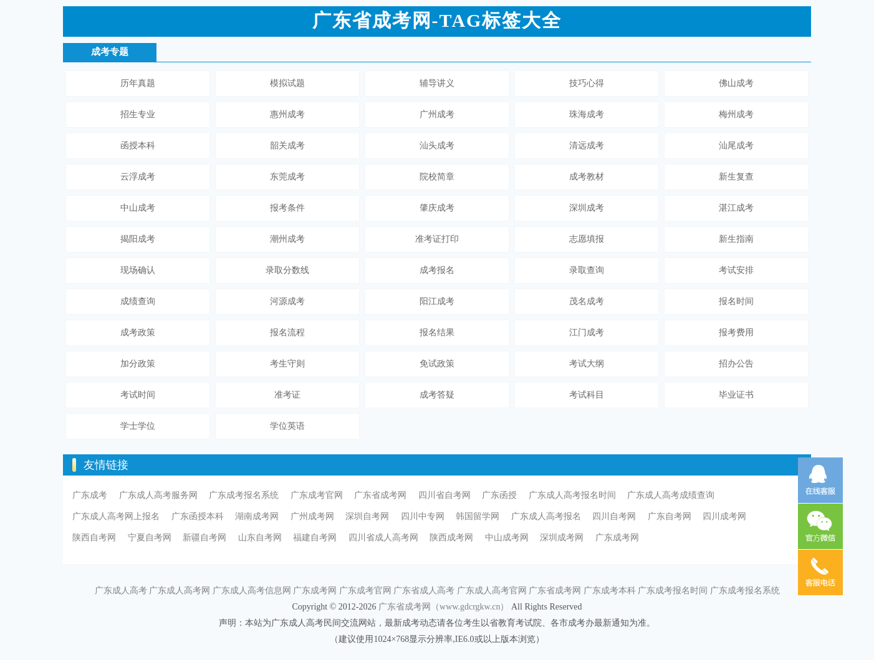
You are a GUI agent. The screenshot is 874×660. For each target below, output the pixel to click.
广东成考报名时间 (673, 590)
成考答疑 (437, 394)
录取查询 (586, 270)
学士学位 (137, 426)
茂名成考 (586, 301)
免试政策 (437, 363)
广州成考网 (312, 516)
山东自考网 (260, 537)
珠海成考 (586, 114)
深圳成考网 (561, 537)
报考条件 (287, 208)
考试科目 (586, 394)
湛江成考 (736, 208)
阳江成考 (437, 301)
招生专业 (137, 114)
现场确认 (137, 270)
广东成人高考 (121, 590)
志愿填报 (586, 239)
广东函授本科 (197, 516)
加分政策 (137, 363)
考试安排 (736, 270)
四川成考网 (724, 516)
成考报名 (437, 270)
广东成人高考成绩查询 (670, 495)
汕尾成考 (736, 145)
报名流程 (287, 332)
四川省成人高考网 (383, 537)
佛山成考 (736, 83)
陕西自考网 (94, 537)
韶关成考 (287, 145)
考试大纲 (586, 363)
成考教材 (586, 176)
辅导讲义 (437, 83)
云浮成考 (137, 176)
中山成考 (137, 208)
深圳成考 (586, 208)
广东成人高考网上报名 (116, 516)
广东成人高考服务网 (158, 495)
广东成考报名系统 (244, 495)
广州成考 (437, 114)
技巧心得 (586, 83)
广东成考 (89, 495)
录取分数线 (287, 270)
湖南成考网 (257, 516)
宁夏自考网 (149, 537)
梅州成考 (736, 114)
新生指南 (736, 239)
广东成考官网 (317, 495)
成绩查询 (137, 301)
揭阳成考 (137, 239)
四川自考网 (614, 516)
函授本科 (137, 145)
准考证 (287, 394)
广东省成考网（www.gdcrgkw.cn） (443, 606)
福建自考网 (315, 537)
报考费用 (736, 332)
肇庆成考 (437, 208)
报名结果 (437, 332)
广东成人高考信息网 (252, 590)
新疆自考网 (204, 537)
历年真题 (137, 83)
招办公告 (736, 363)
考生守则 (287, 363)
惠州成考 (287, 114)
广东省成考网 (380, 495)
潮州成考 (287, 239)
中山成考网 (507, 537)
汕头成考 (437, 145)
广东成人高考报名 (546, 516)
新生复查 (736, 176)
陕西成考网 (451, 537)
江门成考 (586, 332)
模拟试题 (287, 83)
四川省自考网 (444, 495)
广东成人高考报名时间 (572, 495)
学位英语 (287, 426)
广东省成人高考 (423, 590)
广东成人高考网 (179, 590)
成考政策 (137, 332)
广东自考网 (669, 516)
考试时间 (137, 394)
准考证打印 (437, 239)
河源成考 (287, 301)
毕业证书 (736, 394)
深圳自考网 (367, 516)
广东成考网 (617, 537)
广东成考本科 (609, 590)
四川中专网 (422, 516)
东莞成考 (287, 176)
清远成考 (586, 145)
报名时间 (736, 301)
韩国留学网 (477, 516)
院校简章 (437, 176)
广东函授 (499, 495)
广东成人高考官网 (492, 590)
